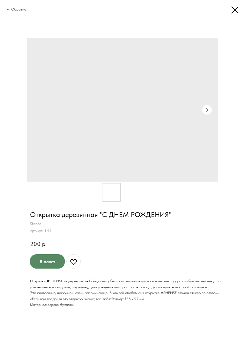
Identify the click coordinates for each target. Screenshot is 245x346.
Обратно (18, 9)
